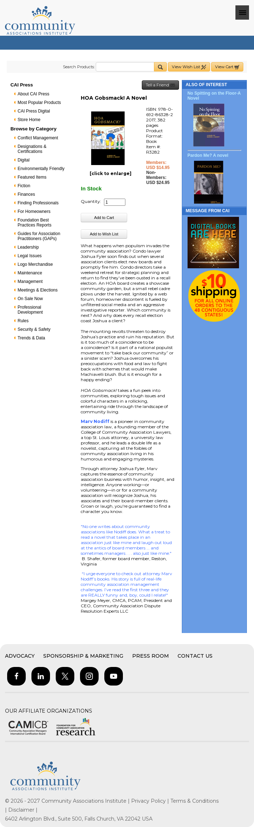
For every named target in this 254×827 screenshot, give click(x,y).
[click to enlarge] (110, 173)
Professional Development (30, 310)
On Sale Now (30, 298)
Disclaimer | (23, 810)
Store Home (29, 119)
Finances (26, 194)
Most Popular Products (39, 102)
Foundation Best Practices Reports (34, 223)
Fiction (24, 185)
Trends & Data (31, 337)
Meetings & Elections (38, 290)
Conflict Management (38, 137)
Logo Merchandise (35, 264)
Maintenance (30, 272)
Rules (23, 320)
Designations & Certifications (32, 149)
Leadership (28, 247)
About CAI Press (33, 93)
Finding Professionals (38, 202)
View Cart (227, 67)
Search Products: (79, 66)
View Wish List (189, 67)
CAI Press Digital (34, 111)
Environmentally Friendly (41, 168)
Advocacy (20, 656)
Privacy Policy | (150, 801)
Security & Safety (34, 329)
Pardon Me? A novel (208, 155)
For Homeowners (34, 211)
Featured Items (32, 177)
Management (30, 281)
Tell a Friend (160, 85)
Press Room (150, 656)
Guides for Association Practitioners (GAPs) (39, 236)
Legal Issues (29, 255)
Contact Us (195, 656)
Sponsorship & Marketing (83, 656)
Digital (23, 160)
